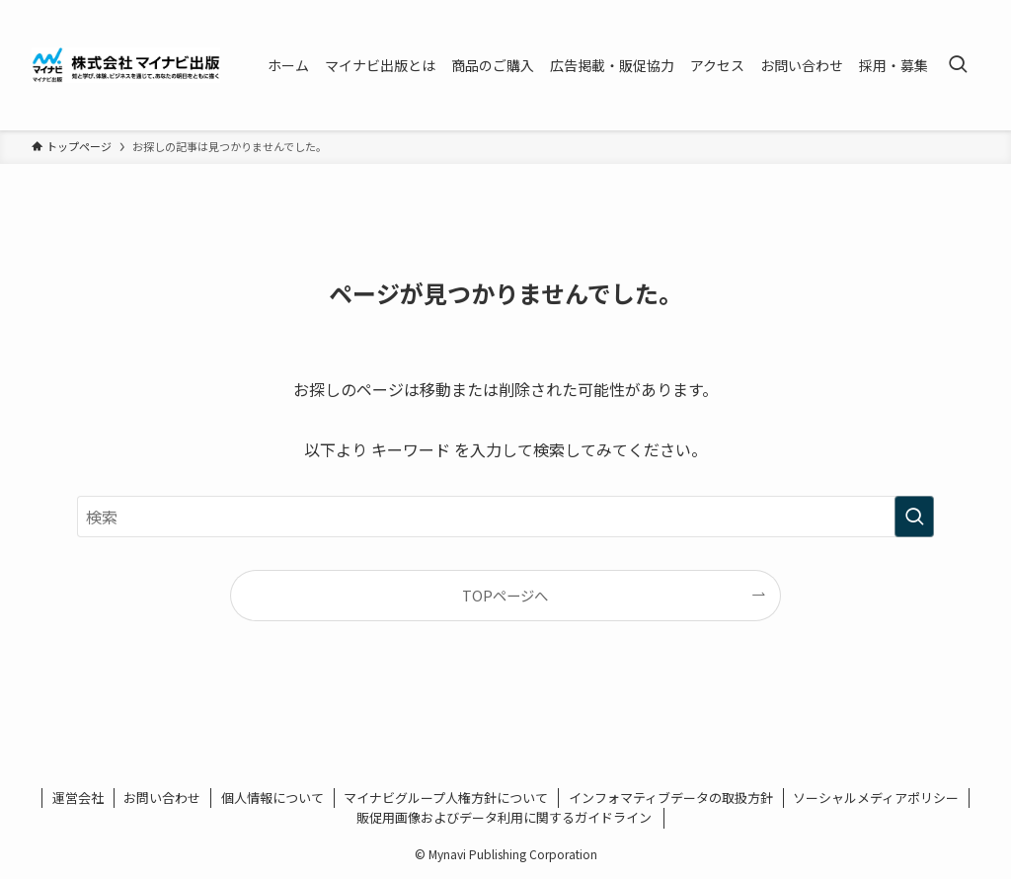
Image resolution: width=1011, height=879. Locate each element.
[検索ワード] (505, 516)
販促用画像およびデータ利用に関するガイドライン (505, 817)
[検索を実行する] (914, 516)
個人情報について (272, 797)
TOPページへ (505, 595)
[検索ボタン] (957, 65)
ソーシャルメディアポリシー (876, 797)
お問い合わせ (161, 797)
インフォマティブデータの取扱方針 (671, 797)
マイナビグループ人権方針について (446, 797)
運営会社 (78, 797)
